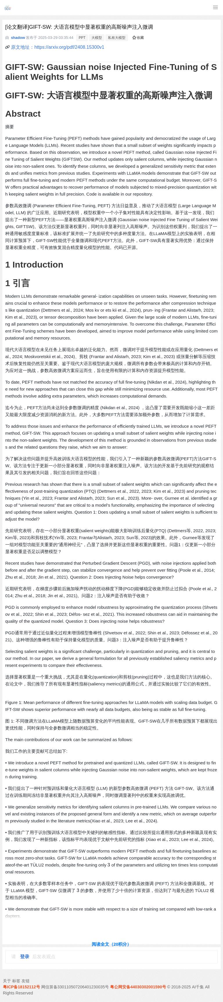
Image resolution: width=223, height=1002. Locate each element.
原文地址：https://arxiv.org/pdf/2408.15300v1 (57, 47)
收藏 (138, 38)
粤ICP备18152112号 (21, 987)
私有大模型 (116, 38)
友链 (25, 980)
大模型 (96, 38)
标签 (16, 980)
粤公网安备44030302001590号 (138, 987)
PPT (82, 38)
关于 (7, 980)
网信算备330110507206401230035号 (75, 987)
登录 (24, 956)
